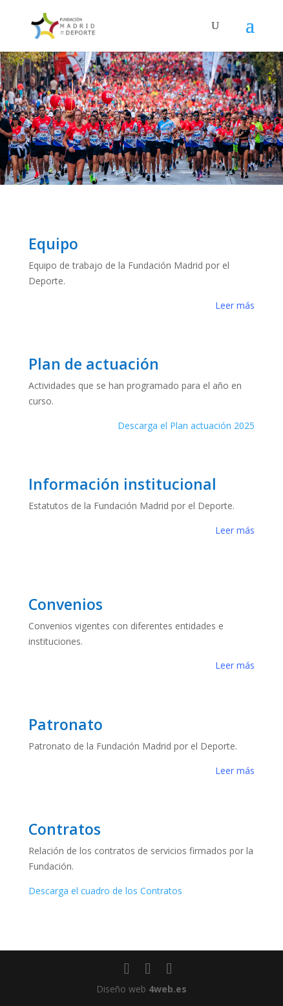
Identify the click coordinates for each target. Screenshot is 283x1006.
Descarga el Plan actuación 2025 (186, 425)
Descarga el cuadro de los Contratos (105, 891)
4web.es (168, 989)
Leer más (235, 305)
